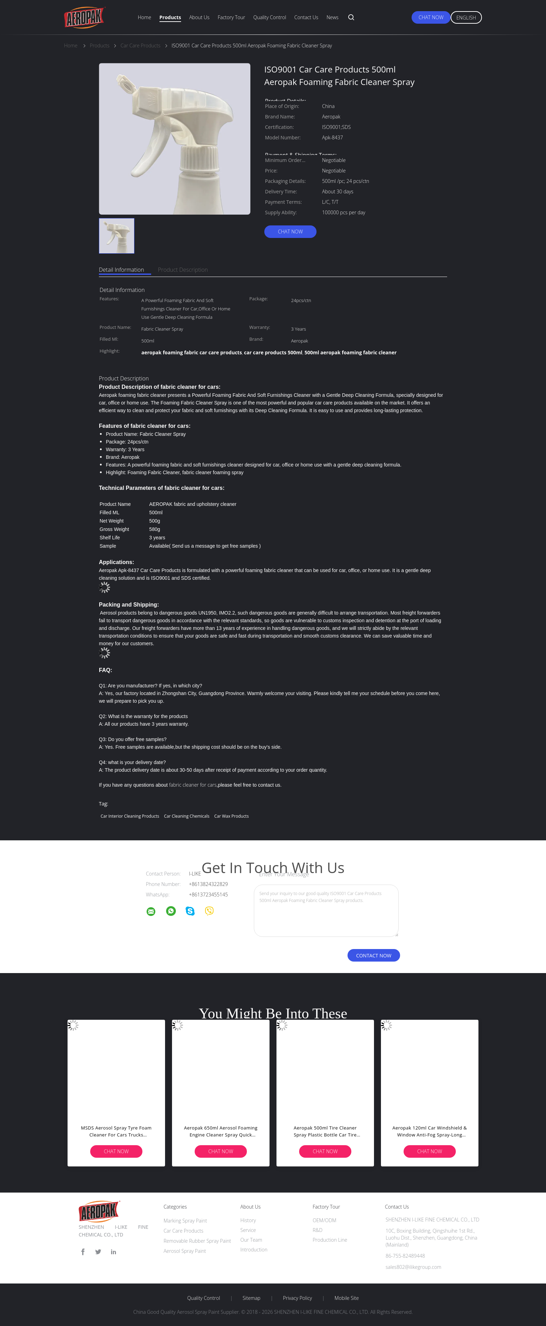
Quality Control (270, 17)
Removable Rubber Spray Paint (197, 1241)
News (332, 17)
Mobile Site (347, 1298)
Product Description (183, 269)
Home (144, 17)
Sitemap (251, 1298)
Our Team (251, 1239)
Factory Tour (231, 17)
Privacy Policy (297, 1298)
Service (248, 1230)
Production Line (330, 1239)
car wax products (231, 816)
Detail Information (121, 269)
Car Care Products (183, 1230)
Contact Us (306, 17)
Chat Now (431, 17)
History (248, 1220)
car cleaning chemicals (187, 816)
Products (170, 17)
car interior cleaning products (130, 816)
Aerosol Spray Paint (185, 1251)
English (466, 17)
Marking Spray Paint (185, 1220)
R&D (317, 1230)
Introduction (253, 1249)
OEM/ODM (324, 1220)
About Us (199, 17)
